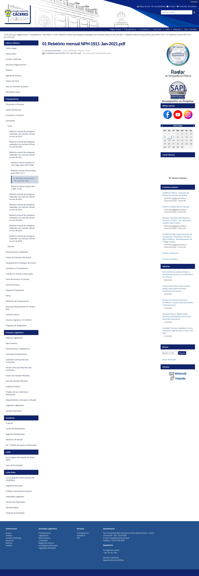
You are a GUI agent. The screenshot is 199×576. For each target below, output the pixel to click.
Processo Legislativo (14, 332)
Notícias (9, 543)
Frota (55, 34)
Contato (172, 6)
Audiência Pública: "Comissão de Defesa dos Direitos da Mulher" (175, 194)
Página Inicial (115, 29)
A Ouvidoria (144, 29)
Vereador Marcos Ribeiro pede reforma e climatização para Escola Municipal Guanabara (176, 316)
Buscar (165, 347)
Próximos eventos (170, 187)
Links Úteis (157, 29)
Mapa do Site (144, 6)
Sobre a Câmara (13, 43)
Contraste (183, 6)
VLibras (193, 6)
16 (182, 140)
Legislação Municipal (47, 548)
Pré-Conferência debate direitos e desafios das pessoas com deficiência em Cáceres (177, 274)
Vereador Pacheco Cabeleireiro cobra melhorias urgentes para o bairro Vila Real (177, 330)
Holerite (178, 378)
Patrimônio (47, 34)
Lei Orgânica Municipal (48, 545)
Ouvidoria (10, 418)
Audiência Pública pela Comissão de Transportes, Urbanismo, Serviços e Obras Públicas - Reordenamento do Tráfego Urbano (177, 238)
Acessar (194, 1)
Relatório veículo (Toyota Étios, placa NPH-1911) (145, 34)
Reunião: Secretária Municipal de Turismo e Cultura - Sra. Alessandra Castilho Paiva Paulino (176, 220)
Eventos (9, 545)
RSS (78, 538)
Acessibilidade (159, 6)
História (9, 535)
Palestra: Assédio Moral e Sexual (175, 206)
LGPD (167, 29)
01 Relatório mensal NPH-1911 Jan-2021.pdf (61, 53)
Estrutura (10, 540)
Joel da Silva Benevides (53, 51)
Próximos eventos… (170, 259)
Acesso (8, 533)
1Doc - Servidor (190, 29)
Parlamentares (45, 533)
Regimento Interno (46, 543)
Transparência (130, 29)
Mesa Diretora (44, 538)
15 (178, 140)
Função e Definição (13, 538)
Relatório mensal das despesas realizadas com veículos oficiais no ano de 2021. (91, 34)
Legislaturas (44, 535)
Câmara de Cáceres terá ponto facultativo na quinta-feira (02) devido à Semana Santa (177, 302)
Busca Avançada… (169, 359)
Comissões (43, 540)
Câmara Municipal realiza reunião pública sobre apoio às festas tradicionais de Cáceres (176, 288)
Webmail (176, 29)
